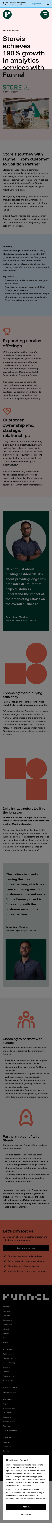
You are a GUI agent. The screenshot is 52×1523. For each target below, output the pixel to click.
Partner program (9, 1376)
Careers (6, 1451)
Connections (7, 1372)
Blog (4, 1404)
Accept (26, 1506)
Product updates (9, 1421)
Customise (26, 1513)
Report (5, 1338)
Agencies (6, 1367)
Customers (7, 1417)
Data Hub (6, 1316)
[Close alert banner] (48, 3)
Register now (37, 4)
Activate (6, 1342)
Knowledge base (9, 1408)
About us (6, 1442)
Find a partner (8, 1380)
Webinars (6, 1426)
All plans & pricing (9, 1392)
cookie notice (25, 1485)
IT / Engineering (9, 1363)
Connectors (7, 1320)
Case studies (7, 1413)
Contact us (7, 1446)
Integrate (6, 1329)
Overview (6, 1311)
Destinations (7, 1324)
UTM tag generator (10, 1430)
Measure (6, 1333)
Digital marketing (9, 1354)
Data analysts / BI (9, 1358)
